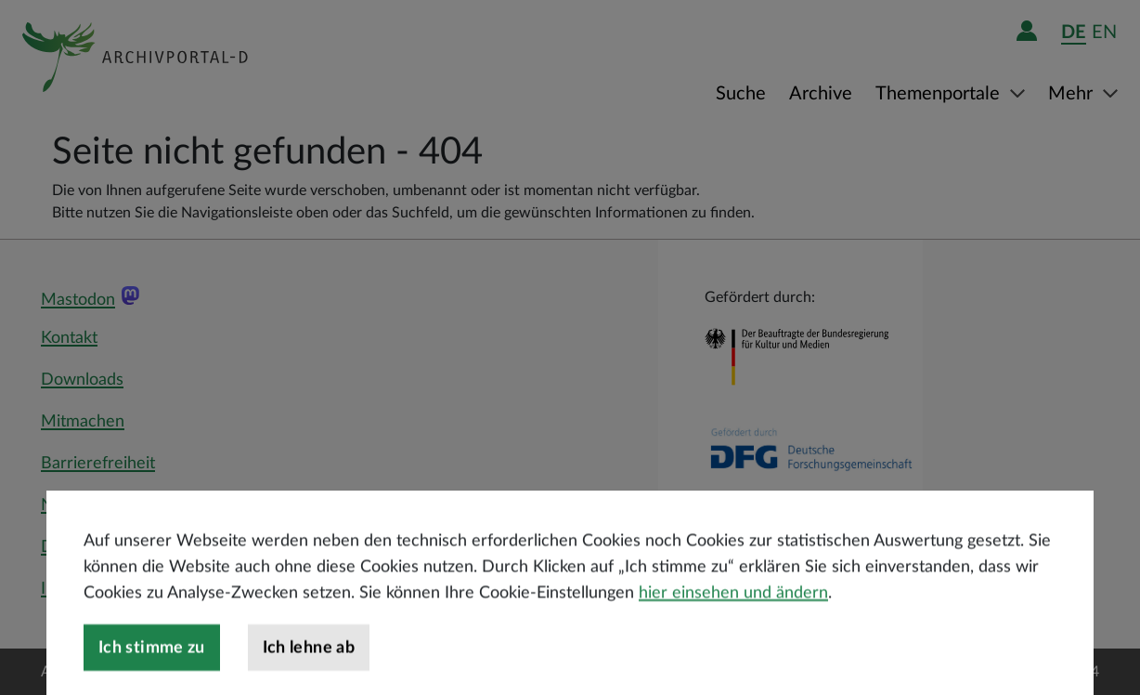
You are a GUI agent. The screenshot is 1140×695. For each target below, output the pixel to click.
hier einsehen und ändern (733, 619)
